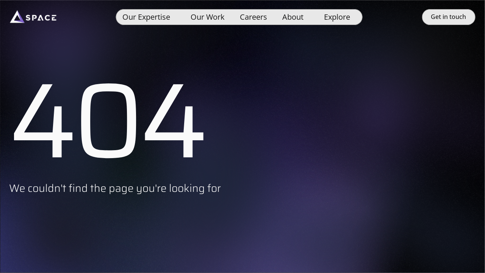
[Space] (33, 17)
